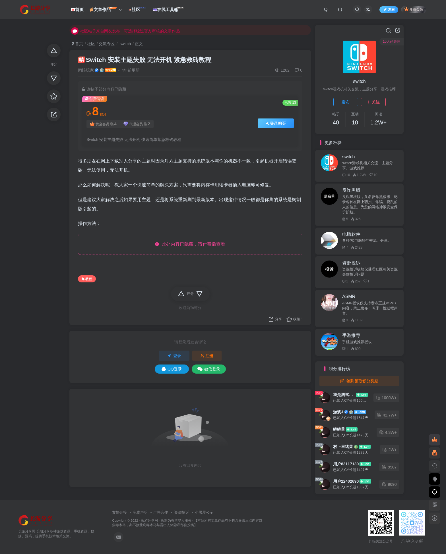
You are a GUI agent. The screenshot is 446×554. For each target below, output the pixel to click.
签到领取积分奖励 (359, 381)
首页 (77, 43)
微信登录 (208, 369)
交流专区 (107, 43)
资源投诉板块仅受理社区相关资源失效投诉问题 (370, 271)
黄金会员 (103, 124)
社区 (91, 43)
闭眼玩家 (86, 70)
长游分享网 (149, 520)
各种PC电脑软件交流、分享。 (367, 241)
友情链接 (119, 512)
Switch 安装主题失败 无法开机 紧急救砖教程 (144, 59)
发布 (346, 102)
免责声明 (140, 512)
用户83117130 (346, 464)
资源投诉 (181, 512)
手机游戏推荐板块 (357, 342)
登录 (174, 355)
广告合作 (160, 512)
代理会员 (136, 124)
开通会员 (413, 9)
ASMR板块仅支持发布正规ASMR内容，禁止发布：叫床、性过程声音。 (370, 308)
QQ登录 (172, 369)
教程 (87, 279)
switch (125, 43)
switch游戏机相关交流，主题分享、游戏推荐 (367, 165)
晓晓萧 (339, 429)
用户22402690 (346, 481)
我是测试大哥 (344, 394)
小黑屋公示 (204, 512)
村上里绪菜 (343, 446)
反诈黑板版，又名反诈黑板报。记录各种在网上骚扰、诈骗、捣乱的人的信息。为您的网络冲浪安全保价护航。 (370, 204)
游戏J (338, 412)
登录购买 (276, 123)
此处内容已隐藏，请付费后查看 (190, 244)
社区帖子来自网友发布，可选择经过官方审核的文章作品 (125, 30)
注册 (207, 355)
